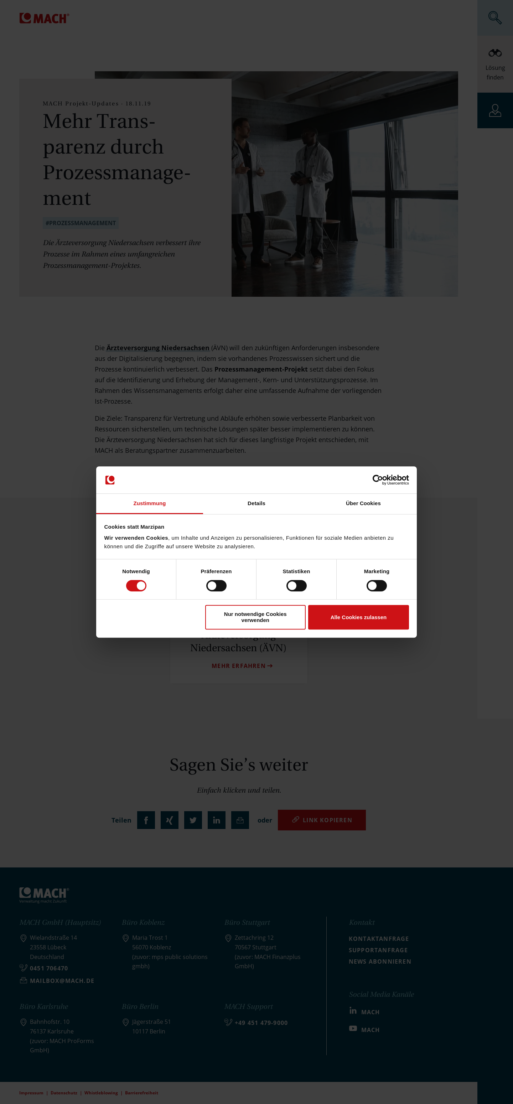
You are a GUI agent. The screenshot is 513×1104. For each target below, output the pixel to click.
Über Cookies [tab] (363, 504)
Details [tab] (256, 504)
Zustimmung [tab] (150, 504)
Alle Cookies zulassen (359, 617)
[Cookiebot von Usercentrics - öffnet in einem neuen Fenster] (378, 480)
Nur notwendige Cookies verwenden (255, 617)
